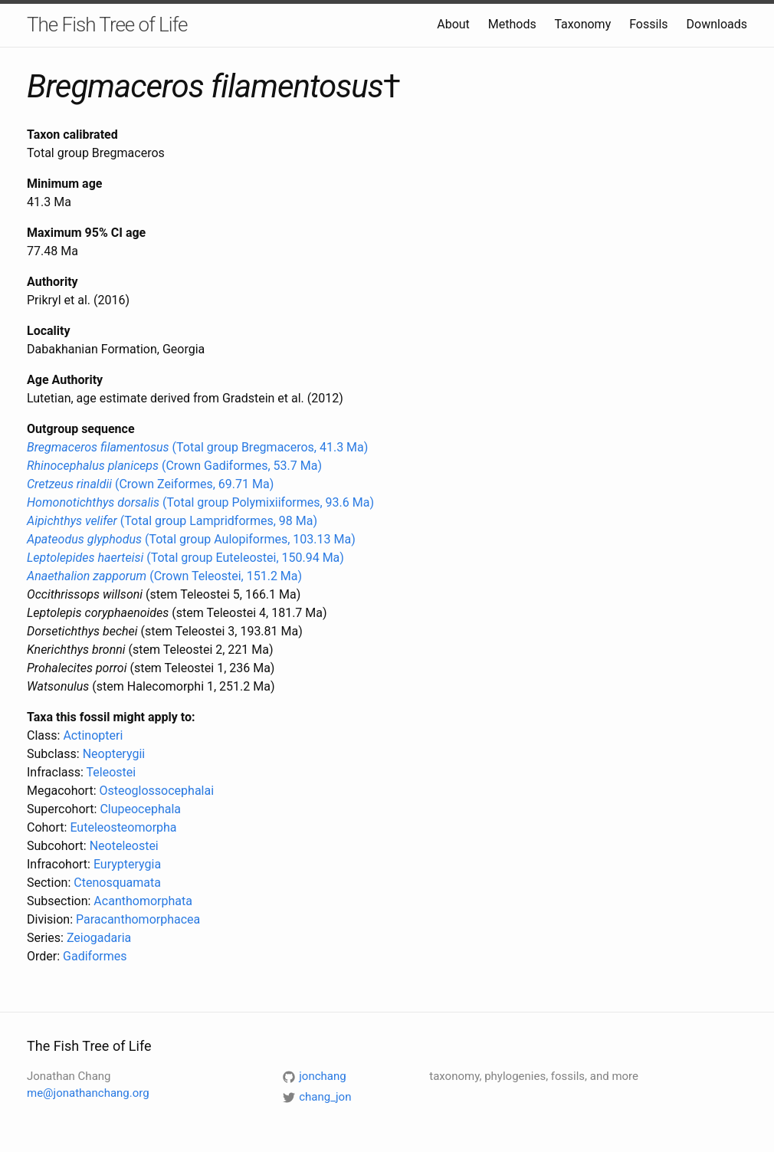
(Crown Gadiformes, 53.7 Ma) (174, 465)
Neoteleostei (124, 846)
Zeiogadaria (99, 937)
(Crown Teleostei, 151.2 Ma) (164, 576)
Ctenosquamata (117, 882)
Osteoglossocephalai (156, 790)
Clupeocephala (140, 809)
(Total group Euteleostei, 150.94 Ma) (185, 557)
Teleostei (111, 772)
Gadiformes (94, 956)
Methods (512, 24)
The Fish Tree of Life (107, 24)
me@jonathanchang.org (88, 1093)
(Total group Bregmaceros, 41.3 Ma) (197, 447)
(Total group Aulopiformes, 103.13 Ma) (191, 539)
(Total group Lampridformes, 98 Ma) (172, 521)
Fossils (648, 24)
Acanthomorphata (142, 901)
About (453, 24)
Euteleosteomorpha (123, 827)
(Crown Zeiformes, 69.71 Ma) (150, 484)
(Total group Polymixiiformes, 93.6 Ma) (200, 502)
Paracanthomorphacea (138, 919)
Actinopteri (93, 735)
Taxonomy (582, 24)
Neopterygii (114, 754)
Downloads (717, 24)
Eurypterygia (127, 864)
